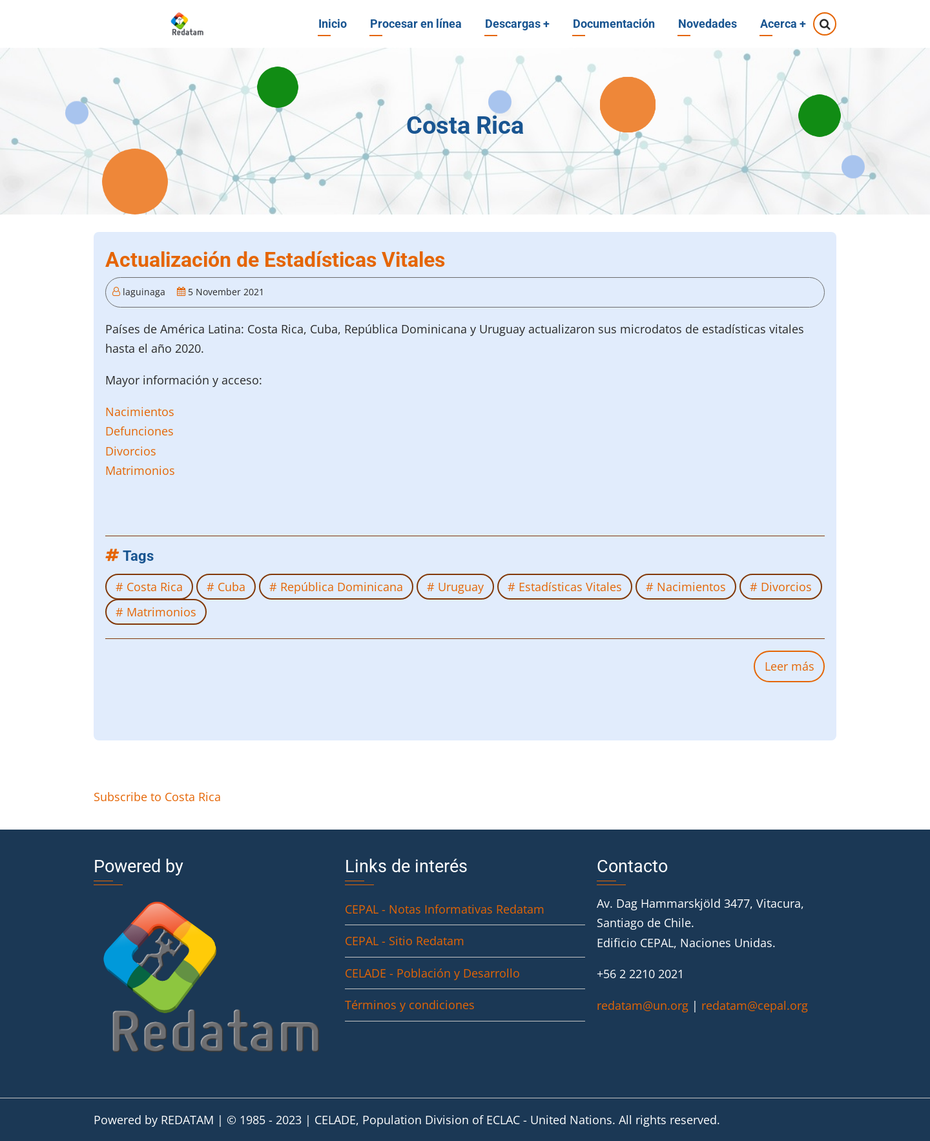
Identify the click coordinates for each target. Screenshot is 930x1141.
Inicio (332, 23)
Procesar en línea (416, 23)
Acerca (783, 23)
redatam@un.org (642, 1005)
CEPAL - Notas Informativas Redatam (444, 909)
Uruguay (461, 586)
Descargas (517, 23)
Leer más (795, 669)
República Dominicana (341, 586)
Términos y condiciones (410, 1004)
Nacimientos (139, 411)
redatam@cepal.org (754, 1005)
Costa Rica (155, 586)
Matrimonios (140, 470)
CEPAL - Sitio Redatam (404, 940)
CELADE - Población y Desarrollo (432, 973)
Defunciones (139, 431)
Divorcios (130, 451)
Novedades (707, 23)
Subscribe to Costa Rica (157, 796)
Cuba (231, 586)
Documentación (614, 23)
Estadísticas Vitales (570, 586)
